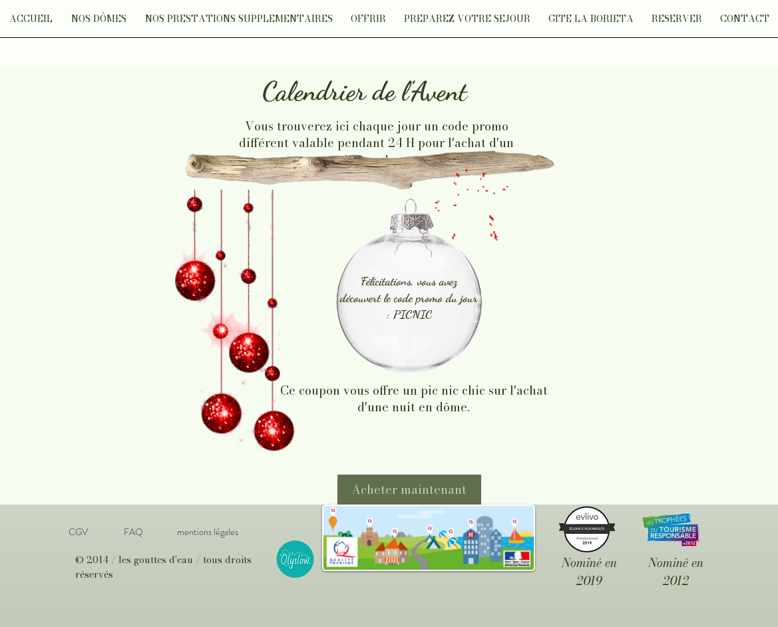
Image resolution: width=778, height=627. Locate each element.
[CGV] (78, 532)
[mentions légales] (208, 532)
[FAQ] (133, 532)
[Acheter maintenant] (409, 490)
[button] (99, 23)
